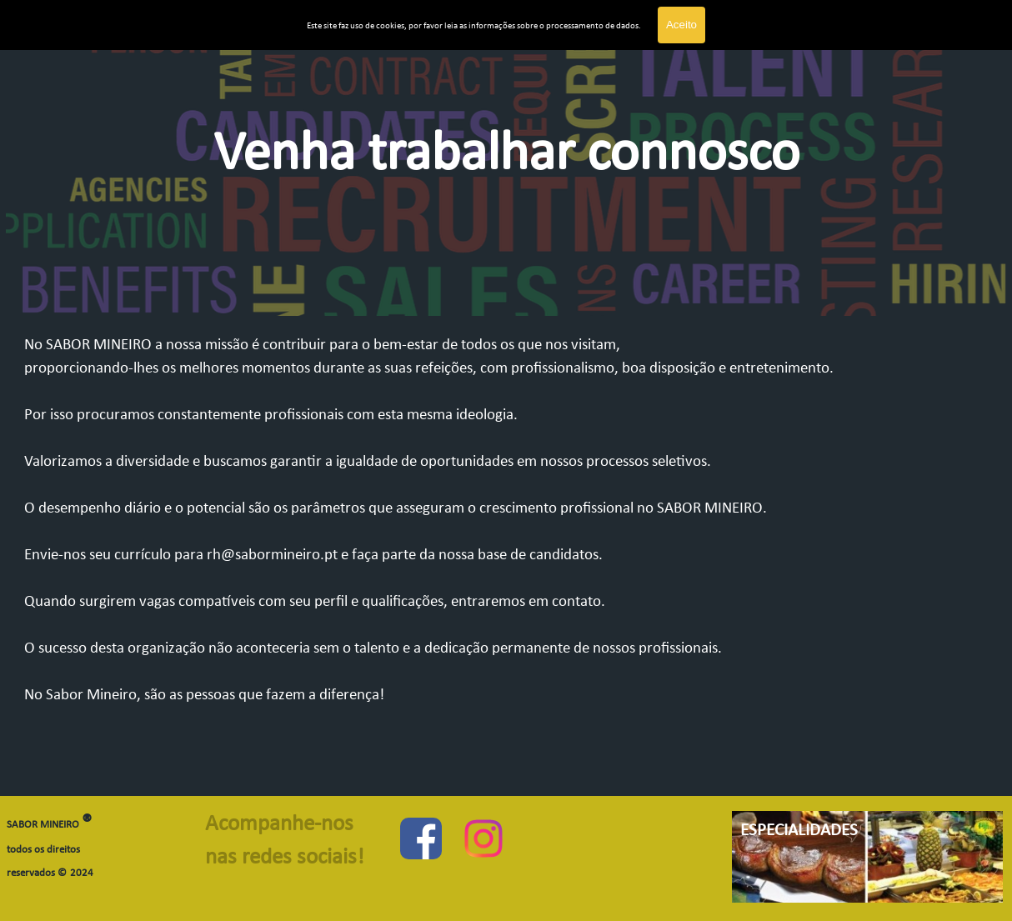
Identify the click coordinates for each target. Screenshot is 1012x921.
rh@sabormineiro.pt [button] (272, 555)
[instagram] (483, 838)
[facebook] (421, 838)
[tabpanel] (505, 179)
